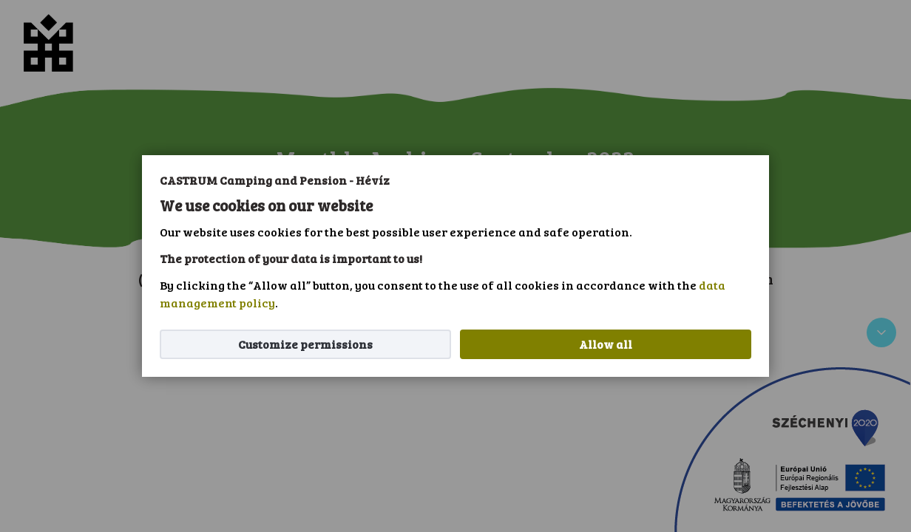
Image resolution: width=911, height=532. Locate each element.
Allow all (605, 344)
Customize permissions (305, 344)
